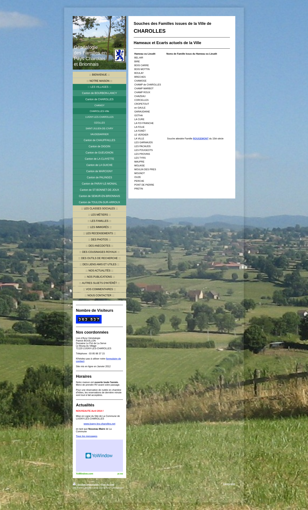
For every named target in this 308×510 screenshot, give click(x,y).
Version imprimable (86, 484)
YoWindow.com (84, 473)
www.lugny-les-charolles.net (99, 423)
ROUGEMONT (201, 138)
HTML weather (99, 456)
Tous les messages (86, 436)
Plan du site (107, 484)
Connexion (229, 484)
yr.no (120, 473)
